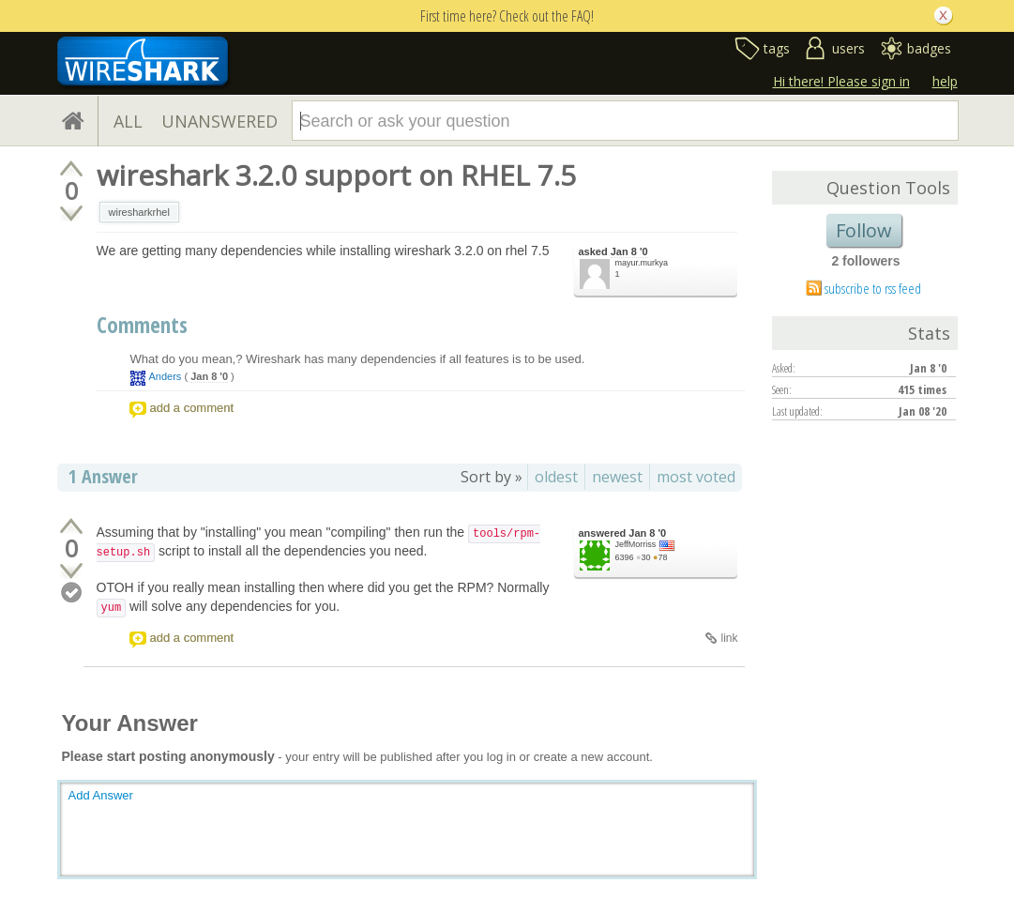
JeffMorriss (636, 544)
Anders (165, 376)
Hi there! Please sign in (841, 81)
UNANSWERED (219, 121)
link (728, 638)
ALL (128, 121)
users (848, 48)
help (945, 81)
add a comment (192, 408)
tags (777, 48)
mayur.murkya (642, 262)
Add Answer (100, 795)
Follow (864, 230)
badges (929, 48)
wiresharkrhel (139, 212)
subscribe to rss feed (873, 288)
